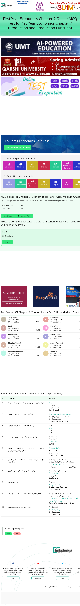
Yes (8, 534)
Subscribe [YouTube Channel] (38, 578)
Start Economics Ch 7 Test (18, 147)
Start (7, 242)
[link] (22, 2)
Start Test (8, 216)
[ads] (14, 297)
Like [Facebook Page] (13, 578)
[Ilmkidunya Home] (6, 5)
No (17, 534)
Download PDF (24, 216)
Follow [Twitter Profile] (62, 578)
